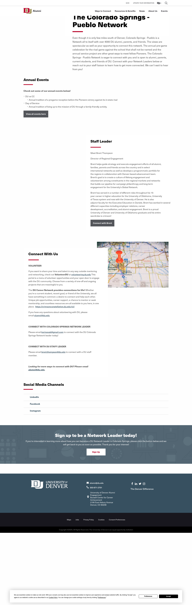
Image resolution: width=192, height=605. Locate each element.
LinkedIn (34, 469)
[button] (159, 3)
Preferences (148, 596)
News (142, 10)
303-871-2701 (96, 559)
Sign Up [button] (96, 524)
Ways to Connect (103, 10)
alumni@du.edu (42, 388)
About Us (152, 10)
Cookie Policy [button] (53, 597)
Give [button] (127, 3)
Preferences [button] (102, 597)
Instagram (35, 483)
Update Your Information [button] (143, 3)
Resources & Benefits (125, 10)
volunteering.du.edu (81, 347)
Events (164, 10)
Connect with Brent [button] (102, 295)
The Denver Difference (143, 561)
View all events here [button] (36, 186)
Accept (168, 596)
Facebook (35, 476)
